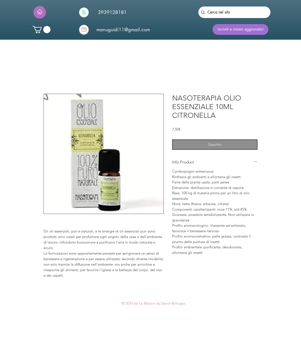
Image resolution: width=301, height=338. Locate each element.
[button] (41, 29)
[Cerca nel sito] (233, 12)
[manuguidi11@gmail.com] (123, 29)
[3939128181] (112, 12)
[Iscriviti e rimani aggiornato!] (240, 29)
